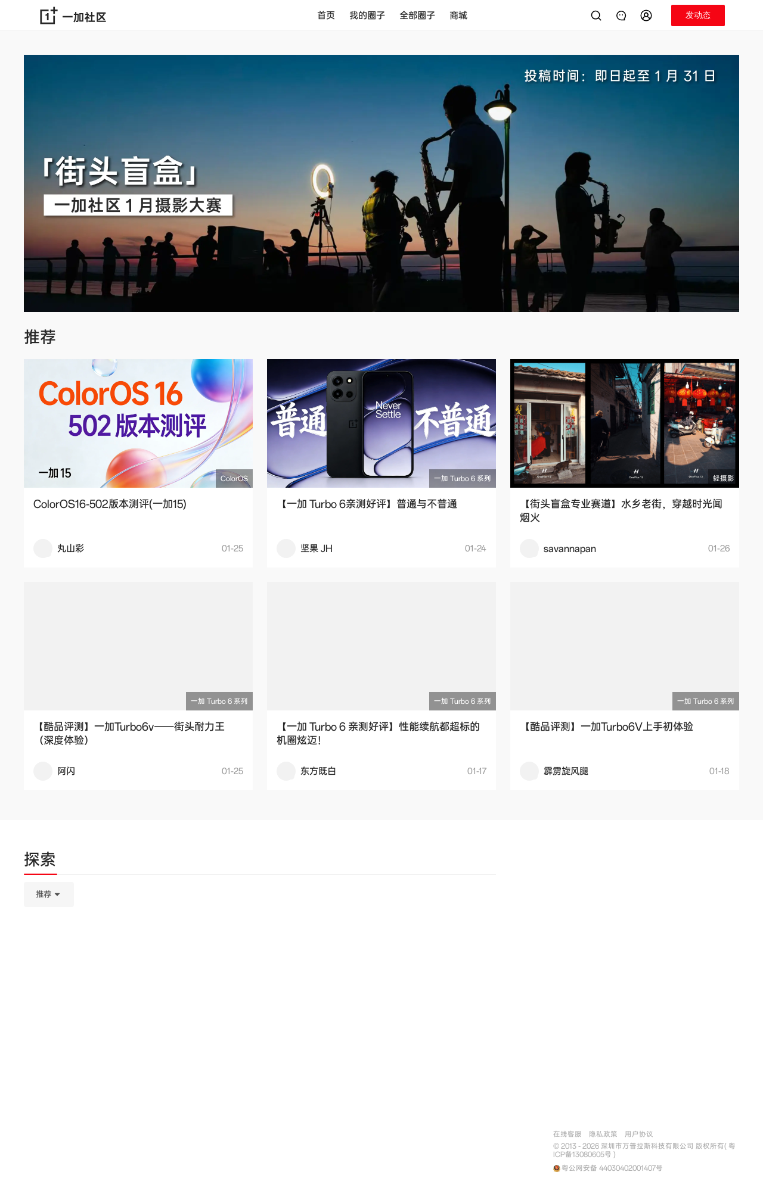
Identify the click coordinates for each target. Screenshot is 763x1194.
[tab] (40, 862)
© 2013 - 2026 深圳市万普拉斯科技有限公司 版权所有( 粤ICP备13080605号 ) (644, 1150)
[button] (647, 15)
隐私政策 (603, 1134)
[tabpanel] (260, 954)
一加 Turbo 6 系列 (462, 478)
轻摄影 (723, 478)
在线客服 (567, 1134)
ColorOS (234, 478)
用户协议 (639, 1134)
